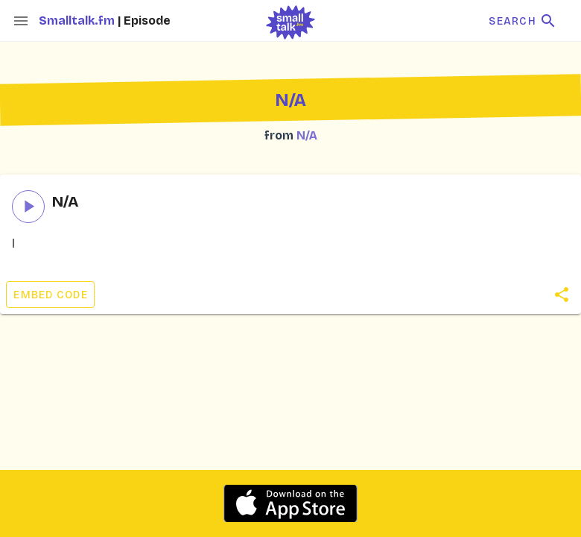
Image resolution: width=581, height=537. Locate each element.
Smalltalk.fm (78, 20)
